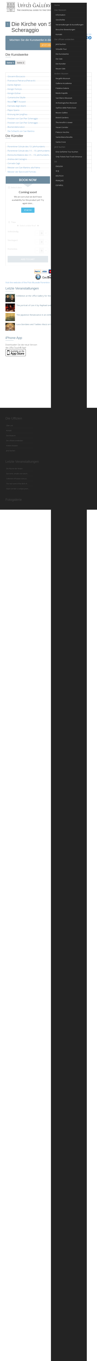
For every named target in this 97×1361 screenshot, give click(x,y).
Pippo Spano (13, 110)
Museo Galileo (62, 112)
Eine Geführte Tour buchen (67, 152)
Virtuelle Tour (61, 49)
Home (57, 5)
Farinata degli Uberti (17, 105)
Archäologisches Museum (66, 103)
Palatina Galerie (62, 88)
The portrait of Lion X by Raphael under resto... (38, 305)
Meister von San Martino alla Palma (24, 167)
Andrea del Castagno (17, 159)
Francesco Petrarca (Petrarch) (21, 80)
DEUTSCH (59, 176)
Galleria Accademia (64, 83)
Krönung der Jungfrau (17, 114)
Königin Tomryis (15, 89)
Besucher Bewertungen (65, 29)
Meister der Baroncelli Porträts (22, 171)
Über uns (9, 425)
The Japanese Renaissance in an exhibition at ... (38, 314)
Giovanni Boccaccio (16, 76)
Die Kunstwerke (62, 54)
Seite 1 (10, 62)
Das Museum (60, 10)
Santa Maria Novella (64, 137)
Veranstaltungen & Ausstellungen (69, 24)
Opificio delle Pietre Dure (66, 108)
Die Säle (59, 59)
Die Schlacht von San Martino (21, 131)
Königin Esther (14, 93)
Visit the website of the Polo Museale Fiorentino (27, 282)
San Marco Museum (64, 98)
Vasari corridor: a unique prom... (17, 489)
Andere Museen (61, 73)
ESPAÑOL (59, 185)
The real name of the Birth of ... (17, 484)
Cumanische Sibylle (16, 97)
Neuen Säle (60, 68)
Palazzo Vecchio (62, 132)
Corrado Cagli (14, 163)
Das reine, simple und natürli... (17, 473)
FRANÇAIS (60, 180)
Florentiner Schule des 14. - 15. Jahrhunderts (29, 150)
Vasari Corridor (62, 127)
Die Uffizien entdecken (64, 39)
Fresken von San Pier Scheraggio (23, 118)
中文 (57, 171)
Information (60, 15)
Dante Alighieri (14, 84)
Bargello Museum (63, 78)
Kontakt (59, 34)
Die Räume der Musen (14, 468)
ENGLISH (59, 166)
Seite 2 (20, 62)
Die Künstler (61, 63)
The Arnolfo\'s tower (64, 122)
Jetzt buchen (61, 44)
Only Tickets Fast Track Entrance (69, 156)
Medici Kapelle (62, 93)
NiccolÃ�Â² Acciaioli (17, 101)
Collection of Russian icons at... (17, 478)
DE (55, 161)
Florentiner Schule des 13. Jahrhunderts (26, 146)
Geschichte (60, 19)
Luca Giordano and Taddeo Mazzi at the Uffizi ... (38, 324)
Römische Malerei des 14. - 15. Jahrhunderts (28, 155)
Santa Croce (61, 142)
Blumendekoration (16, 127)
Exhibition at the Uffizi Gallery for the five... (36, 295)
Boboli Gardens (62, 117)
